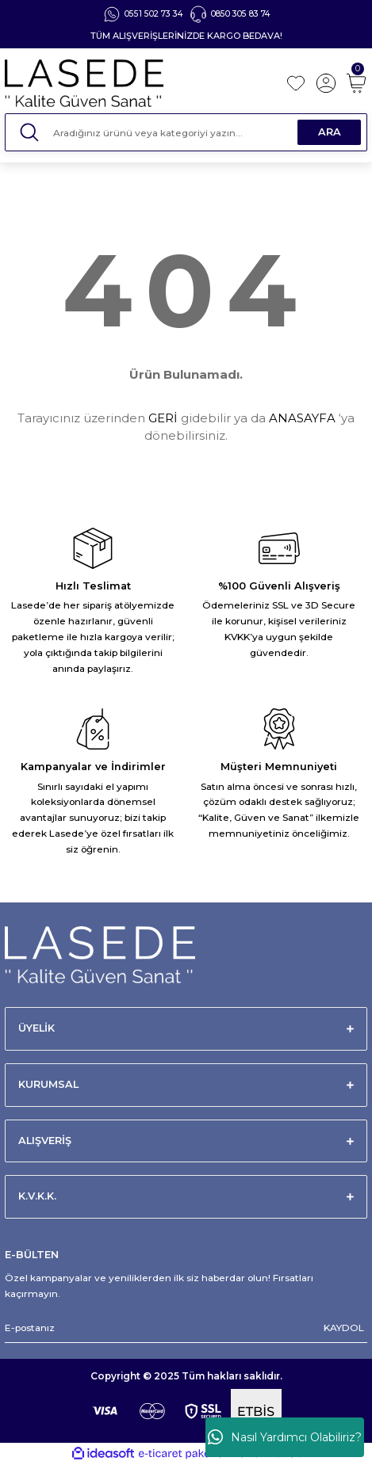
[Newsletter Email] (186, 1328)
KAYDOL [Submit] (344, 1327)
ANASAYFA (302, 417)
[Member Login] (326, 83)
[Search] (186, 132)
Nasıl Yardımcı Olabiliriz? (285, 1437)
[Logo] (140, 83)
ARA (329, 132)
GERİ (163, 417)
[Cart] (356, 83)
